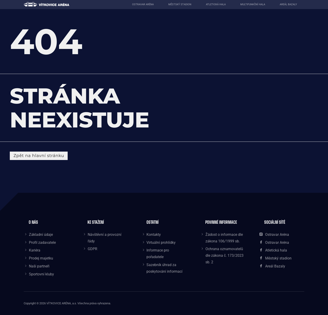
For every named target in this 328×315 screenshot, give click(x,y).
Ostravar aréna (143, 4)
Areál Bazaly (288, 4)
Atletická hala (216, 4)
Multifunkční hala (252, 4)
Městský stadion (179, 4)
